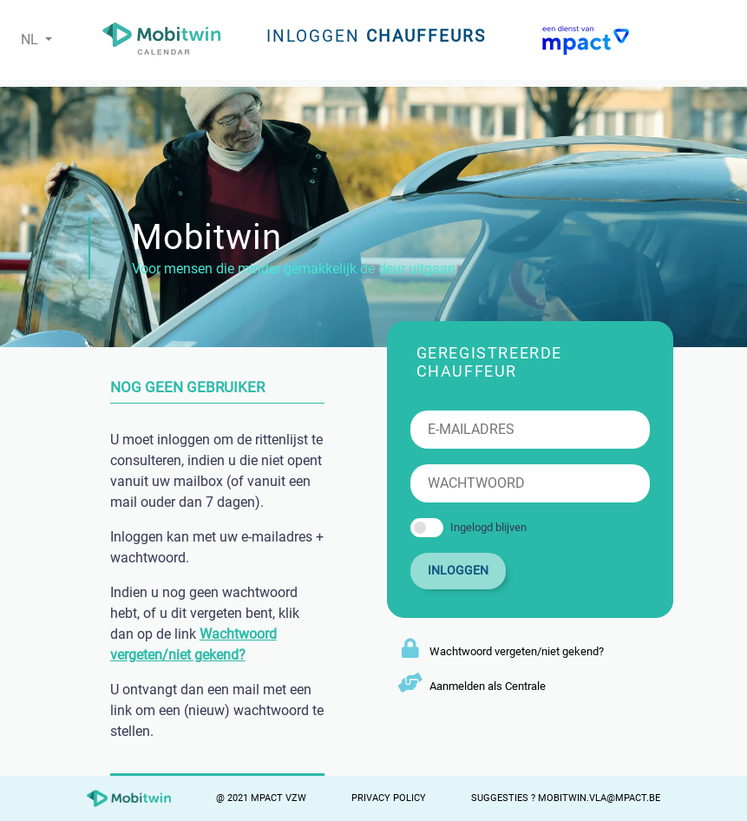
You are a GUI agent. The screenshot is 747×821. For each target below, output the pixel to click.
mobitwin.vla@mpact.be (599, 798)
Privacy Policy (388, 798)
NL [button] (31, 39)
